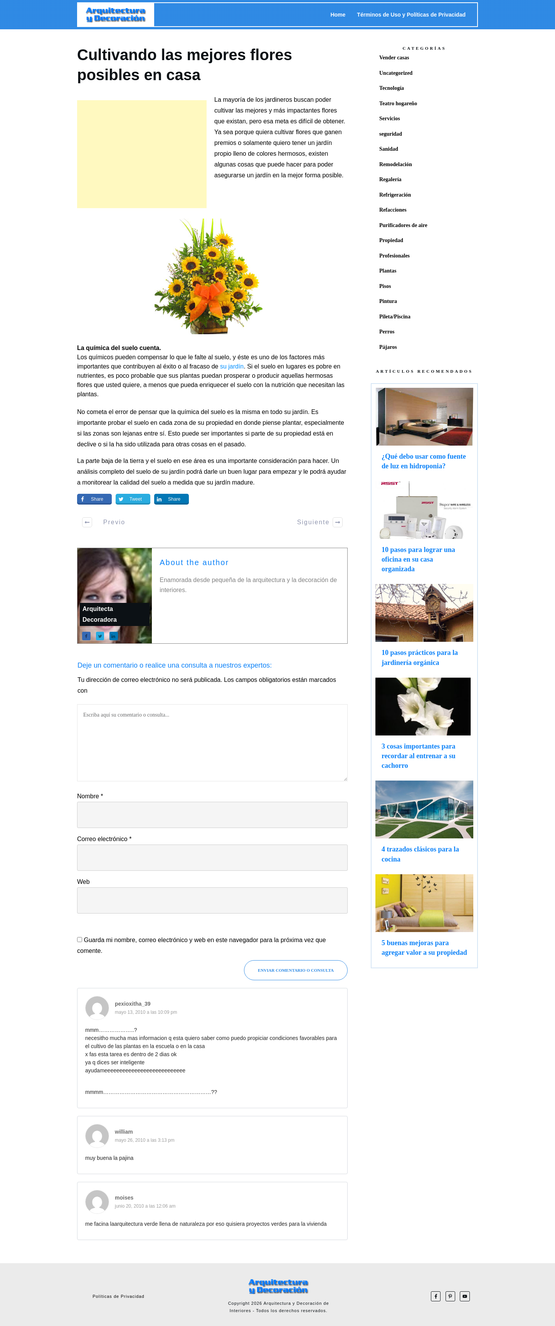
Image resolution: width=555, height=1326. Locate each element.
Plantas (387, 271)
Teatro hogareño (398, 103)
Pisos (385, 286)
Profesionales (394, 256)
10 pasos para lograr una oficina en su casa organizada (424, 531)
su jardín (232, 366)
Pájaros (388, 347)
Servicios (389, 118)
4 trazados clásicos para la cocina (424, 825)
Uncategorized (395, 73)
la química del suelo (198, 412)
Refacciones (393, 210)
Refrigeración (395, 195)
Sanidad (388, 149)
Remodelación (395, 164)
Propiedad (391, 240)
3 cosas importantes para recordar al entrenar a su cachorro (424, 727)
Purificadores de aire (403, 225)
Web (83, 881)
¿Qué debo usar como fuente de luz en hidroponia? (424, 432)
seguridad (390, 134)
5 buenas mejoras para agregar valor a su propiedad (424, 919)
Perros (386, 332)
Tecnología (391, 88)
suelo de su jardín (160, 471)
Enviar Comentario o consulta (296, 970)
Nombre (90, 796)
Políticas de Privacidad (118, 1296)
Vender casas (394, 58)
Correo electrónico (104, 839)
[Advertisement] (142, 154)
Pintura (388, 301)
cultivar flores (292, 132)
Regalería (390, 179)
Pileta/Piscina (394, 317)
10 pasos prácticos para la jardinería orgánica (424, 628)
